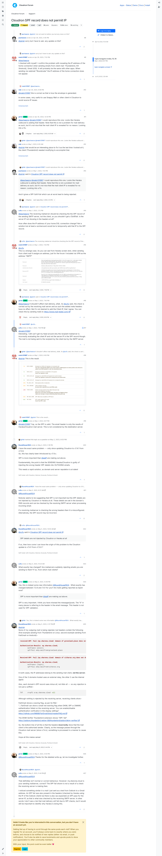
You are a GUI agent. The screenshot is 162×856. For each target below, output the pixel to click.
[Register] (159, 7)
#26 (84, 754)
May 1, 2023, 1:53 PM (40, 171)
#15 (85, 245)
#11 (85, 117)
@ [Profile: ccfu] (21, 248)
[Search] (3, 24)
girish (20, 117)
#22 (84, 529)
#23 (84, 564)
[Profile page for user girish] (14, 118)
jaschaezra (25, 34)
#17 (85, 328)
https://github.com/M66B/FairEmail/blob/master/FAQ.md (43, 713)
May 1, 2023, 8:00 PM (41, 355)
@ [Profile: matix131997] (24, 93)
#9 (85, 57)
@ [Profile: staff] (44, 458)
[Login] (159, 2)
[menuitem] (159, 2)
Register (17, 849)
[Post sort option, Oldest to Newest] (106, 35)
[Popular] (3, 16)
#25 (84, 624)
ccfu (20, 210)
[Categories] (3, 2)
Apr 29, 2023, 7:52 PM (42, 57)
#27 (84, 773)
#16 (85, 300)
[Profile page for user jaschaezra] (14, 39)
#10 (85, 90)
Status (128, 5)
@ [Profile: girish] (32, 34)
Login (25, 849)
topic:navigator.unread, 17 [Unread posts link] (103, 66)
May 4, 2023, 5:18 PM (45, 445)
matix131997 (23, 57)
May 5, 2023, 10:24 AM (37, 564)
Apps (122, 5)
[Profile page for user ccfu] (14, 212)
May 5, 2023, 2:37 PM (45, 624)
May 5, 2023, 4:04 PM (42, 754)
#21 (85, 490)
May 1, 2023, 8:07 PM (42, 421)
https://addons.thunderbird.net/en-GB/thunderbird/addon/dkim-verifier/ (49, 720)
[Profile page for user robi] (14, 91)
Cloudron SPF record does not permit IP (47, 174)
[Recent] (3, 7)
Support (24, 25)
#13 (85, 171)
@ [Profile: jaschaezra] (24, 60)
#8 (85, 38)
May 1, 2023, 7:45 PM (42, 300)
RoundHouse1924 (25, 445)
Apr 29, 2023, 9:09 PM (36, 90)
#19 (85, 421)
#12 (85, 144)
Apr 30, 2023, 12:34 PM (43, 117)
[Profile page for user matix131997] (14, 58)
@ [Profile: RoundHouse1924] (27, 493)
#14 (85, 210)
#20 (84, 445)
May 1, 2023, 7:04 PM (41, 245)
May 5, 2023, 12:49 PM (42, 582)
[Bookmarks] (3, 20)
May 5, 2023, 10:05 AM (46, 529)
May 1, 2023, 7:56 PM (36, 328)
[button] (3, 849)
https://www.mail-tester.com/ (57, 312)
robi (20, 90)
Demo (135, 5)
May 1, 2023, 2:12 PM (36, 210)
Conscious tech (23, 106)
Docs (141, 5)
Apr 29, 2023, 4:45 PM (41, 38)
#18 (85, 355)
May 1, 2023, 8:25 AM (35, 144)
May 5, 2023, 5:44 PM (36, 773)
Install (147, 5)
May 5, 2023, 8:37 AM (36, 490)
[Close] (83, 822)
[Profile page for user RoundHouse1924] (14, 446)
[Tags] (3, 11)
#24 (84, 582)
